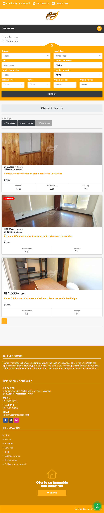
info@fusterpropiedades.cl (16, 415)
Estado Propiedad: (11, 70)
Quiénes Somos (12, 456)
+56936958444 (61, 3)
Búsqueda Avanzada (52, 108)
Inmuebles (13, 37)
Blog (7, 452)
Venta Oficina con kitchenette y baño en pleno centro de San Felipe (40, 298)
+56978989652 (42, 3)
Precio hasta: (86, 80)
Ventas (8, 439)
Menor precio (26, 123)
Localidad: (59, 51)
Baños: (31, 80)
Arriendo (9, 443)
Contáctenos (11, 460)
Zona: (4, 61)
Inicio (4, 37)
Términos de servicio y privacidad (88, 509)
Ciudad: (5, 51)
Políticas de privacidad (15, 464)
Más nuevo (9, 123)
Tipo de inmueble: (63, 61)
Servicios (9, 448)
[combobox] (26, 56)
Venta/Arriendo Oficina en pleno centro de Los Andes (33, 173)
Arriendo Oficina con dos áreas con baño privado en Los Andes (38, 236)
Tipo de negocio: (62, 70)
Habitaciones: (8, 80)
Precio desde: (61, 80)
